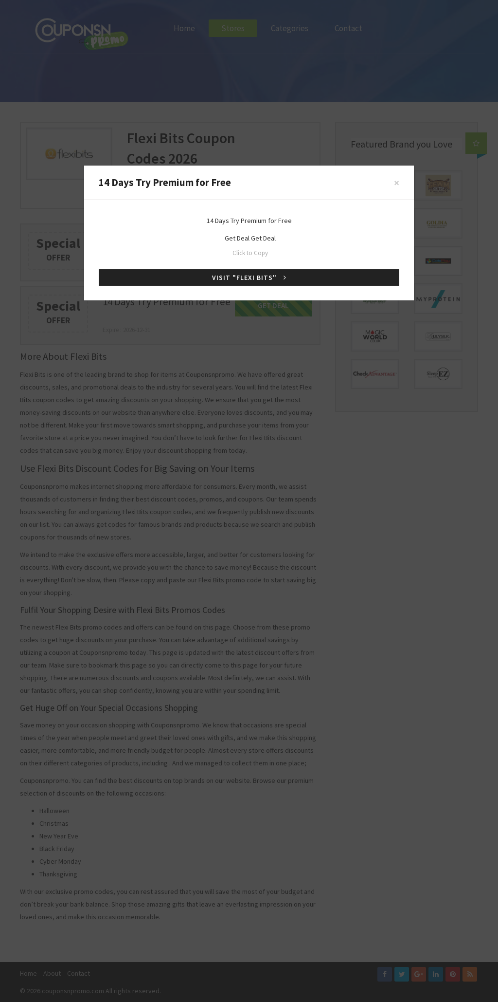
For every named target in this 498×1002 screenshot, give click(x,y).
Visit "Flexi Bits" (249, 277)
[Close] (396, 183)
